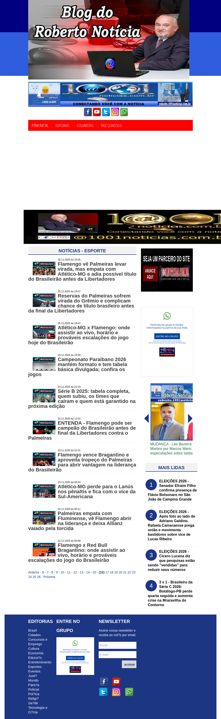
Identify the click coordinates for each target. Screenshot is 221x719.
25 (34, 577)
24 (30, 577)
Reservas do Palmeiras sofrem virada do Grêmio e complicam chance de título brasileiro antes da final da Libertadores (81, 303)
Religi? (33, 698)
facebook (88, 112)
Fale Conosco (111, 125)
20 (120, 572)
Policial (33, 689)
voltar (190, 418)
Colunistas (85, 125)
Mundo (33, 680)
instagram (115, 112)
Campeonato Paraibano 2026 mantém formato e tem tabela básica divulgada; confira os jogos (77, 367)
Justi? (32, 676)
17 (107, 572)
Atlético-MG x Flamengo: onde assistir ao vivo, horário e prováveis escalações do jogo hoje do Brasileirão (79, 335)
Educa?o (35, 657)
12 (75, 572)
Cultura (33, 648)
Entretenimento (39, 662)
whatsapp (124, 112)
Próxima (49, 577)
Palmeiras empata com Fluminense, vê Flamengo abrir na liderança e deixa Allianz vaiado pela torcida (79, 521)
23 (134, 572)
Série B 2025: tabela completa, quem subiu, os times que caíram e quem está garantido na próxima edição (82, 398)
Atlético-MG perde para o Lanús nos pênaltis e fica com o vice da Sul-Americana (97, 491)
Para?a (33, 685)
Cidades (34, 635)
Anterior (33, 572)
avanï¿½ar (146, 418)
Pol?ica (33, 694)
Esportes (35, 667)
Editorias (63, 125)
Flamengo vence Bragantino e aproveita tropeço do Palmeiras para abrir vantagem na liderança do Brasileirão (82, 462)
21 (125, 572)
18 (111, 572)
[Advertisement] (110, 176)
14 (88, 572)
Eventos (34, 671)
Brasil (32, 630)
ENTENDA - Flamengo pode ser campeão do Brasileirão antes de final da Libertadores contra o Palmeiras (82, 430)
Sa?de (33, 703)
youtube (97, 112)
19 (116, 572)
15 (94, 572)
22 (129, 572)
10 (62, 572)
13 (81, 572)
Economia (35, 653)
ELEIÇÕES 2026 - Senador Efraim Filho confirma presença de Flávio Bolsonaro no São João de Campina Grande (172, 490)
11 (69, 572)
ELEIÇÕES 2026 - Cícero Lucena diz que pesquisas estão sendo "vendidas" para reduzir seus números (171, 561)
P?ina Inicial (40, 125)
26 (39, 577)
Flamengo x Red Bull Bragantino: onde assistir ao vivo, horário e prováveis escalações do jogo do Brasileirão (76, 552)
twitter (106, 112)
